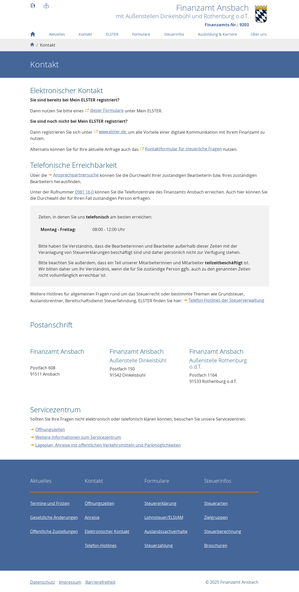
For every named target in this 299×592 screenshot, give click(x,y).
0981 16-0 (84, 192)
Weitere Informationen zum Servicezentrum (78, 437)
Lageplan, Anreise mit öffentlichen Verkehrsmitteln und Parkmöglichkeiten (108, 445)
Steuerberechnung (222, 531)
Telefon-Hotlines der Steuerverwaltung (226, 300)
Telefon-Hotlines (101, 545)
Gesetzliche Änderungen (54, 517)
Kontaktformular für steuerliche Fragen (183, 149)
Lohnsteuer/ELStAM (163, 517)
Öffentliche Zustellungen (54, 531)
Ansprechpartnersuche (76, 175)
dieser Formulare (107, 110)
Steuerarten (216, 503)
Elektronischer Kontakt (107, 531)
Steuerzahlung (158, 545)
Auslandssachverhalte (166, 531)
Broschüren (215, 545)
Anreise (92, 517)
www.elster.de (112, 131)
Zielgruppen (216, 517)
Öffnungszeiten (50, 429)
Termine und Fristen (50, 503)
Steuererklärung (160, 503)
